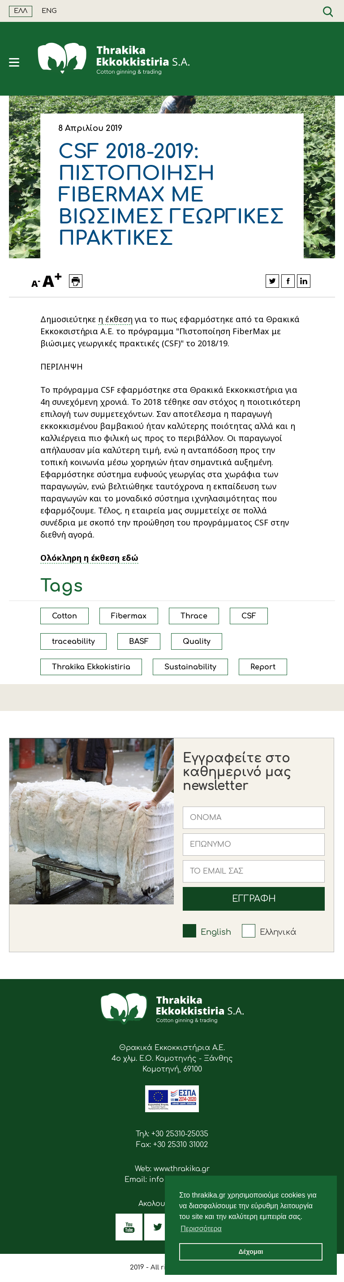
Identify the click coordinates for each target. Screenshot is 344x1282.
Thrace (194, 616)
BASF (139, 642)
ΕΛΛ (20, 11)
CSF (248, 616)
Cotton (64, 616)
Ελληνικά (278, 932)
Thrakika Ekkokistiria (91, 667)
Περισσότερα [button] (201, 1228)
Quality (197, 642)
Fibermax (128, 616)
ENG (49, 11)
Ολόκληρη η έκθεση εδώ (89, 557)
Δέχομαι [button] (250, 1251)
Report (262, 667)
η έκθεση (115, 319)
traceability (73, 642)
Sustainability (190, 667)
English (216, 932)
